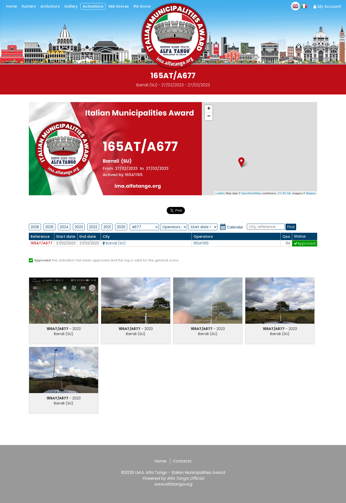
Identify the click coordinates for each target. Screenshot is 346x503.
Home (160, 461)
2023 (79, 226)
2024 (64, 226)
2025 (49, 226)
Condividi (155, 209)
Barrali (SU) (114, 243)
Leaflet (219, 193)
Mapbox (311, 193)
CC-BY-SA (284, 193)
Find (290, 226)
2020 (121, 226)
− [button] (208, 116)
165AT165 (201, 243)
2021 (107, 226)
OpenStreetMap (251, 193)
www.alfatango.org (173, 484)
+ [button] (208, 109)
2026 (35, 226)
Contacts (182, 461)
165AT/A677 (41, 243)
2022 (93, 226)
